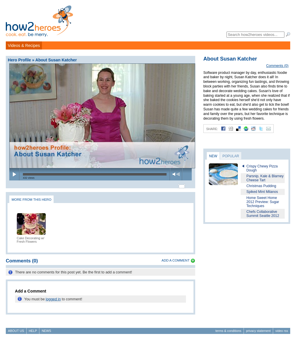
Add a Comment (176, 258)
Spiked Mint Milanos (262, 192)
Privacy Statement (258, 328)
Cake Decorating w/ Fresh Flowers (30, 237)
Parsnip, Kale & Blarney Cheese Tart (265, 178)
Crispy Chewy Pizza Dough (262, 168)
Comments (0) (277, 66)
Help (33, 328)
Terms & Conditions (228, 328)
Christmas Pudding (261, 186)
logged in (53, 296)
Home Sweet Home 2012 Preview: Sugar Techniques (262, 202)
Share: (212, 129)
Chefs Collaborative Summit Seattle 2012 (262, 214)
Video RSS (281, 328)
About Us (16, 328)
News (46, 328)
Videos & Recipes (24, 45)
